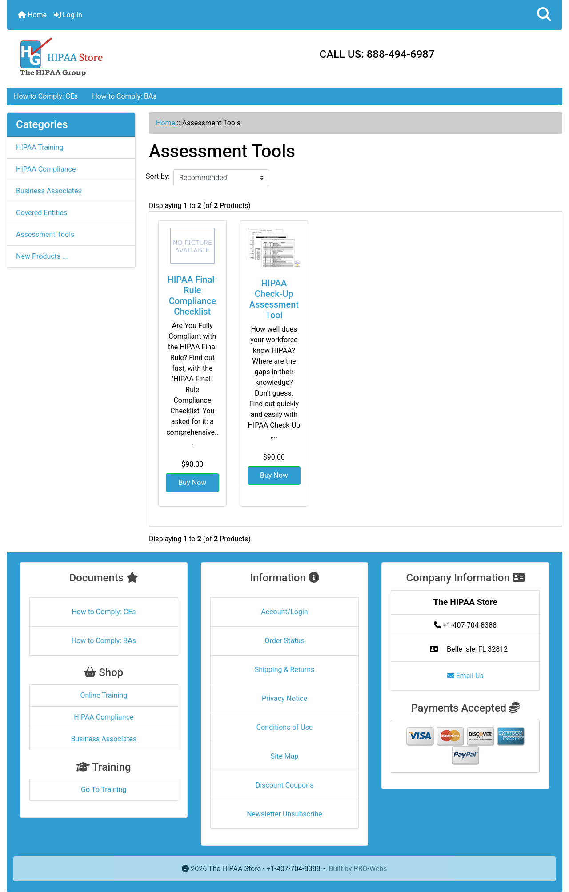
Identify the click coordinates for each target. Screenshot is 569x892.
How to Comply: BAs (124, 96)
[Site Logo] (99, 56)
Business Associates (49, 191)
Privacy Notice (284, 698)
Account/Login (284, 612)
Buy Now (192, 482)
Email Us (465, 676)
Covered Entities (41, 212)
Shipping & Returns (285, 669)
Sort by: (158, 176)
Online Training (103, 695)
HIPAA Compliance (46, 169)
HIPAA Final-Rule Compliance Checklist (193, 295)
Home (32, 15)
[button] (544, 15)
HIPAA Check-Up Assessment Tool (274, 299)
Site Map (285, 756)
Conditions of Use (284, 727)
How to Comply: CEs (46, 96)
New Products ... (42, 256)
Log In (68, 15)
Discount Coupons (285, 785)
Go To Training (103, 789)
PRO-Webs (370, 868)
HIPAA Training (40, 147)
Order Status (285, 640)
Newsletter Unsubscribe (284, 814)
